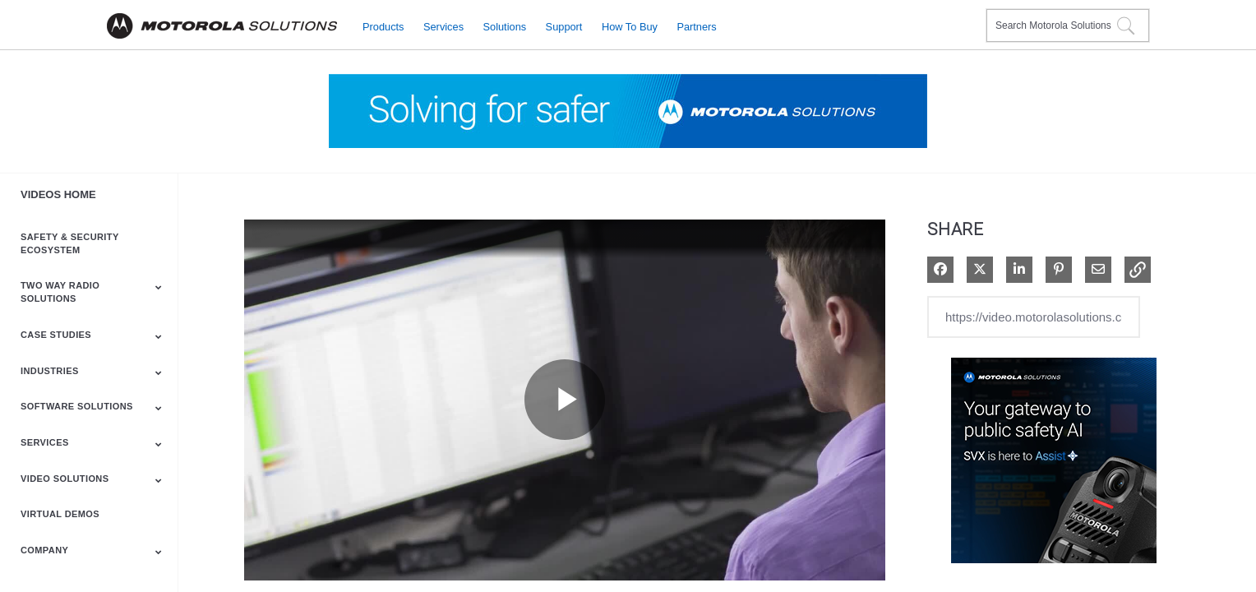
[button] (1137, 270)
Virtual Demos (60, 514)
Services (443, 26)
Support (564, 26)
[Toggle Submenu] (158, 287)
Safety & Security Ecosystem (69, 243)
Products (383, 26)
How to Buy (630, 26)
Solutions (505, 26)
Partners (696, 26)
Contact (967, 15)
